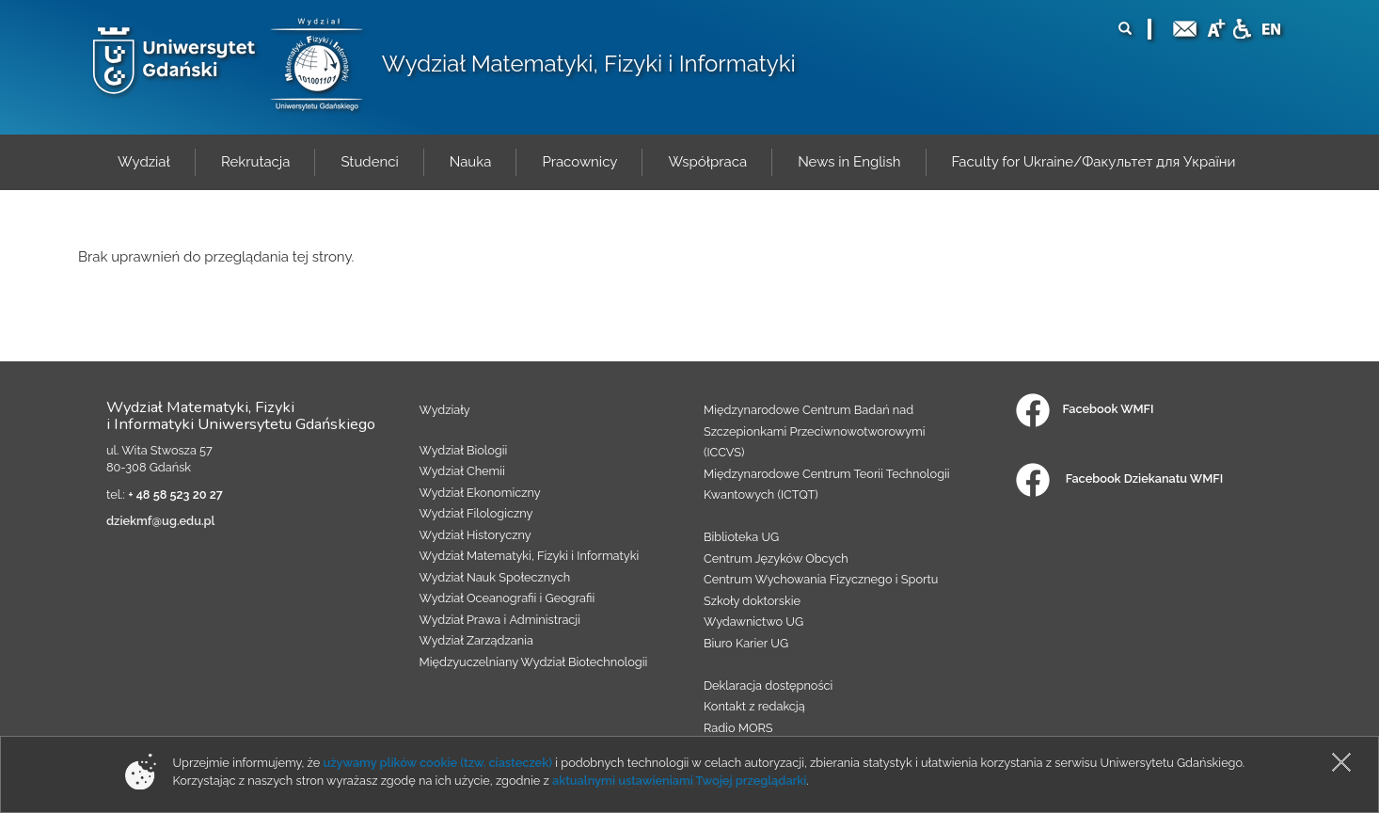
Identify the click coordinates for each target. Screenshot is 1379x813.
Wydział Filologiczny (476, 513)
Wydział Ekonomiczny (480, 493)
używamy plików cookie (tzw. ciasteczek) (437, 763)
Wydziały (445, 410)
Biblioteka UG (741, 537)
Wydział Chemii (462, 471)
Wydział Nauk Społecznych (495, 577)
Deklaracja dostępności (768, 685)
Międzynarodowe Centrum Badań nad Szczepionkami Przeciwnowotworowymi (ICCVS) (815, 431)
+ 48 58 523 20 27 (175, 494)
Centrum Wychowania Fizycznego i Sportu (821, 579)
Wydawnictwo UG (753, 621)
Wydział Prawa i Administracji (500, 620)
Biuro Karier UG (746, 643)
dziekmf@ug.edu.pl (160, 521)
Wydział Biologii (464, 450)
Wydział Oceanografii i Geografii (507, 598)
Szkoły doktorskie (752, 601)
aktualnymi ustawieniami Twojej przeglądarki (679, 780)
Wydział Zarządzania (476, 640)
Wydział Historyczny (475, 535)
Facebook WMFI (1085, 409)
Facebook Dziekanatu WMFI (1119, 478)
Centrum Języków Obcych (776, 558)
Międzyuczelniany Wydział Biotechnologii (534, 662)
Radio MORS (738, 728)
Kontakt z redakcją (754, 706)
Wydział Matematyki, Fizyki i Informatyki (589, 63)
